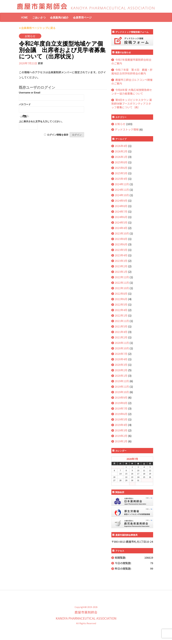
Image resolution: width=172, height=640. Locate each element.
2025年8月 (121, 162)
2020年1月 (121, 375)
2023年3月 (121, 261)
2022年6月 (121, 299)
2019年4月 (121, 425)
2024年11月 (122, 189)
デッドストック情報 (127, 129)
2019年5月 (121, 419)
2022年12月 (122, 277)
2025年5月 (121, 173)
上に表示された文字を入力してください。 (41, 121)
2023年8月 (121, 239)
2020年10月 (122, 348)
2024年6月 (121, 217)
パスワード (25, 104)
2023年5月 (121, 250)
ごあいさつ (39, 17)
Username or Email (29, 92)
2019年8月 (121, 403)
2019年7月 (121, 408)
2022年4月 (121, 310)
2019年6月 (121, 414)
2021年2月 (121, 337)
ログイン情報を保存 (57, 134)
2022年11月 (122, 282)
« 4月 (120, 483)
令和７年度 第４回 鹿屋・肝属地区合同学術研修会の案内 (132, 71)
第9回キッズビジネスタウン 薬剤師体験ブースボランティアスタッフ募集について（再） (131, 103)
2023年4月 (121, 255)
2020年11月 (122, 343)
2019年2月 (121, 436)
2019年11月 (122, 386)
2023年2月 (121, 266)
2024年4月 (121, 228)
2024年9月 (121, 200)
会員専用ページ (82, 17)
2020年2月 (121, 370)
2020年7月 (121, 354)
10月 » (144, 483)
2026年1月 (121, 157)
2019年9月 (121, 397)
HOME (24, 17)
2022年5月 (121, 304)
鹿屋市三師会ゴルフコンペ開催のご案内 (132, 81)
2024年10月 (122, 195)
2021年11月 (122, 321)
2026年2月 (121, 151)
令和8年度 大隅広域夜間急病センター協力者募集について (131, 91)
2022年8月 (121, 293)
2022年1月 (121, 315)
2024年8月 (121, 206)
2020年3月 (121, 364)
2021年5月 (121, 326)
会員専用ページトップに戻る (38, 28)
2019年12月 (122, 381)
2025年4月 (121, 179)
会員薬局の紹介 (59, 17)
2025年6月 (121, 168)
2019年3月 (121, 430)
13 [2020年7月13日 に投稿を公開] (114, 473)
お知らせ (30, 36)
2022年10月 (122, 288)
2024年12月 (122, 184)
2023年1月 (121, 272)
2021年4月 (121, 332)
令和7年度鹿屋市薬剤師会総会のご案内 (131, 61)
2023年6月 (121, 244)
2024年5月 (121, 222)
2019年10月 (122, 392)
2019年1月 (121, 441)
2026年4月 (121, 146)
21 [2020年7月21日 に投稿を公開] (120, 477)
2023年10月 (122, 233)
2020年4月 (121, 359)
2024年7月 (121, 211)
